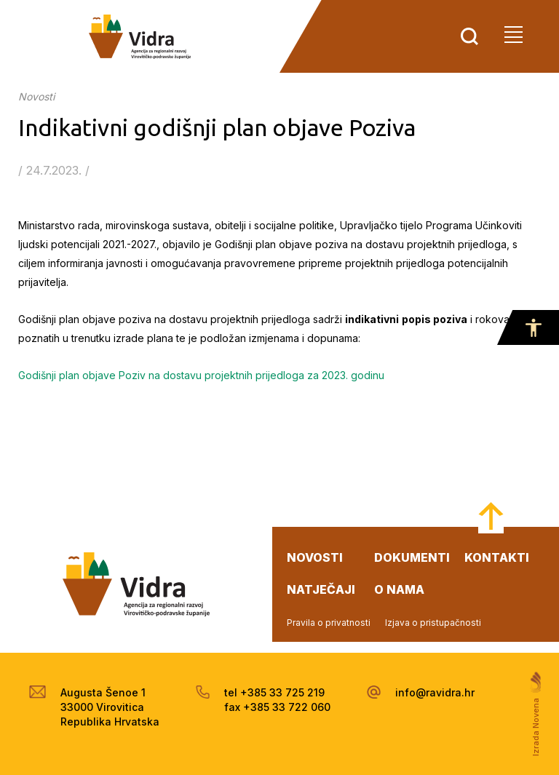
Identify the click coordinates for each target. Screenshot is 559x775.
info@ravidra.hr (435, 692)
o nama (399, 589)
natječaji (321, 589)
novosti (315, 557)
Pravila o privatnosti (328, 622)
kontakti (496, 557)
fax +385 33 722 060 (277, 707)
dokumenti (412, 557)
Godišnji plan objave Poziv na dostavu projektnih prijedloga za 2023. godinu (201, 375)
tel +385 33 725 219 (274, 692)
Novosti (36, 96)
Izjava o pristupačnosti (433, 622)
